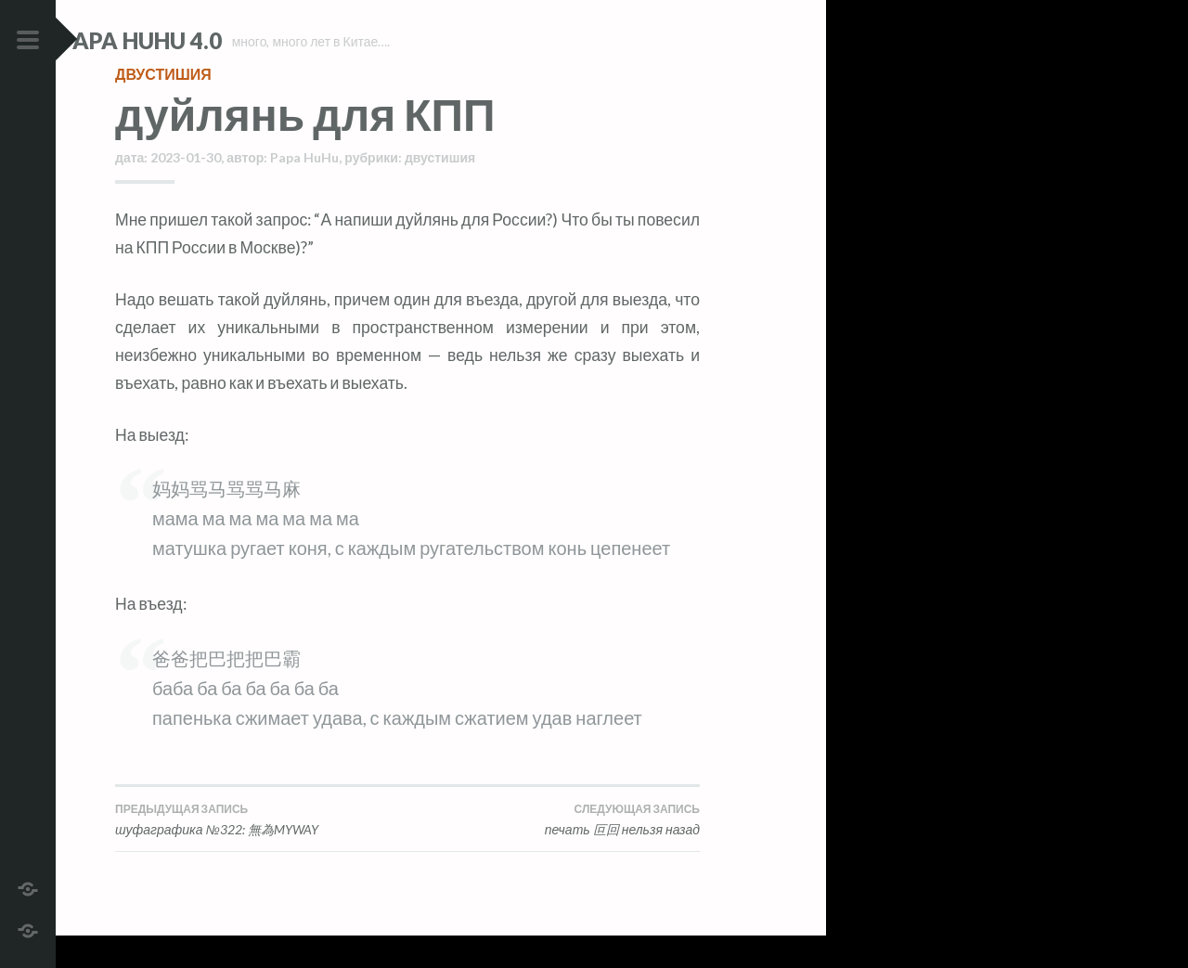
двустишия (163, 106)
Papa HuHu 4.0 (196, 40)
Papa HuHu (304, 190)
